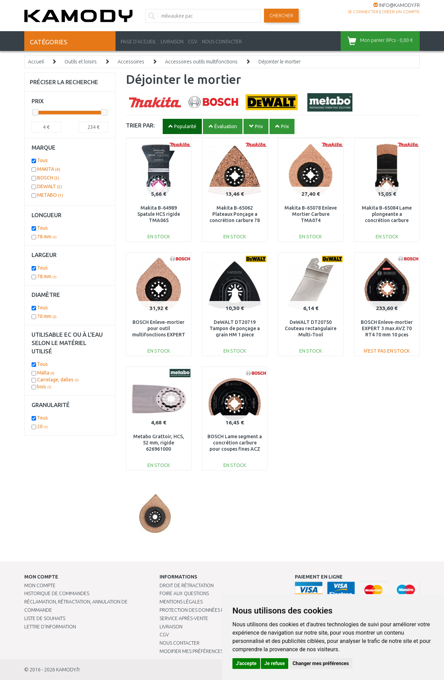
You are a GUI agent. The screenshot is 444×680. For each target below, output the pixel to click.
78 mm (47, 236)
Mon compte (40, 585)
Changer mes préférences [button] (321, 663)
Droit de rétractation (187, 585)
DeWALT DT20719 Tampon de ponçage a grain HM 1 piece (235, 328)
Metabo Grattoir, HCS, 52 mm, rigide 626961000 (158, 443)
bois (44, 386)
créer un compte (401, 11)
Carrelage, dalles (58, 379)
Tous (42, 160)
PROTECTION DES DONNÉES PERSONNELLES (207, 610)
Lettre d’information (50, 626)
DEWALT (49, 186)
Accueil (36, 61)
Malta (45, 373)
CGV (192, 41)
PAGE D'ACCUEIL (138, 41)
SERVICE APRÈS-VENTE (184, 618)
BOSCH (48, 177)
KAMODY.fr (68, 669)
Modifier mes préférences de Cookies (205, 651)
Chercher (281, 15)
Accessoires (131, 61)
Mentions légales (181, 601)
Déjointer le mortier (279, 61)
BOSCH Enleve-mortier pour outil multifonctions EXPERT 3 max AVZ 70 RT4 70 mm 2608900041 (158, 334)
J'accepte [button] (246, 663)
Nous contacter (179, 643)
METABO (50, 195)
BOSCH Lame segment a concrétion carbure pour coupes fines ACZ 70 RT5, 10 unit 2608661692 (234, 449)
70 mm (47, 316)
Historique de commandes (56, 593)
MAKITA (48, 169)
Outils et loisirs (81, 61)
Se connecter (363, 11)
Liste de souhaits (44, 618)
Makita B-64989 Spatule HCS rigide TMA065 (158, 214)
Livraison (171, 626)
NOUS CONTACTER (222, 41)
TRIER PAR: (140, 125)
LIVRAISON (172, 41)
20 (42, 426)
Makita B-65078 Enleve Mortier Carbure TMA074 (310, 214)
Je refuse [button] (274, 663)
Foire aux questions (184, 593)
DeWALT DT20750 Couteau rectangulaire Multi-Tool (310, 328)
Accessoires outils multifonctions (201, 61)
